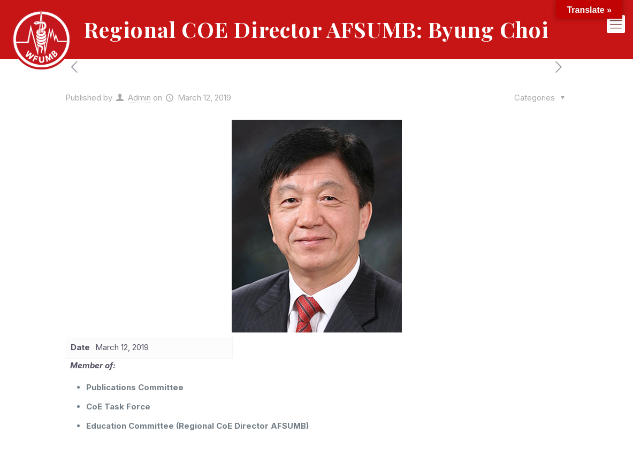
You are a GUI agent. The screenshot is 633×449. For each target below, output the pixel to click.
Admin (139, 97)
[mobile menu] (616, 24)
